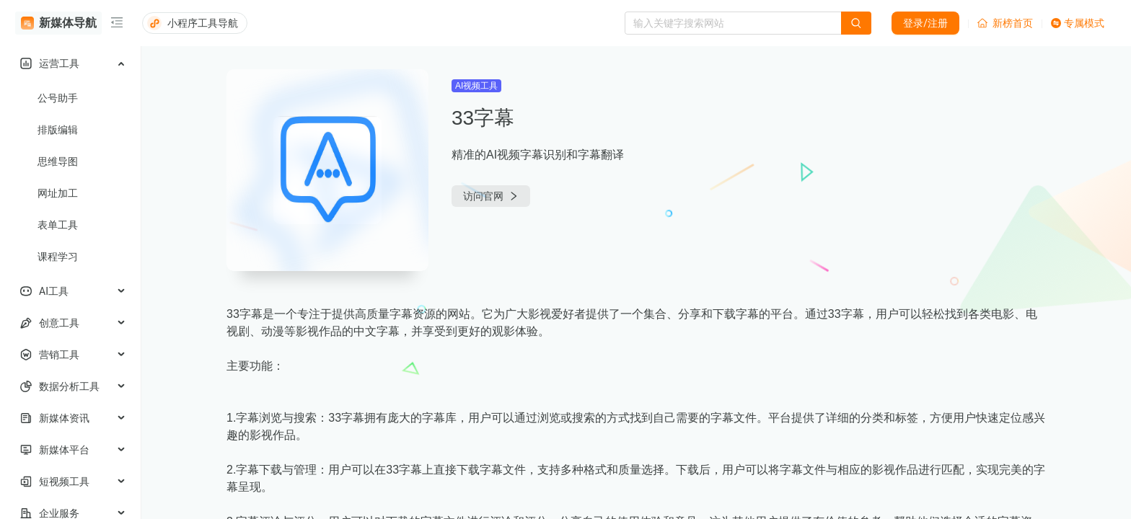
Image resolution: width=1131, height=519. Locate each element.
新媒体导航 (59, 23)
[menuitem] (70, 63)
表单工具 (58, 225)
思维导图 (58, 161)
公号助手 (58, 98)
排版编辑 (58, 130)
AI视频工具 (476, 86)
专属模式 (1077, 23)
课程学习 (58, 256)
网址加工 (58, 193)
